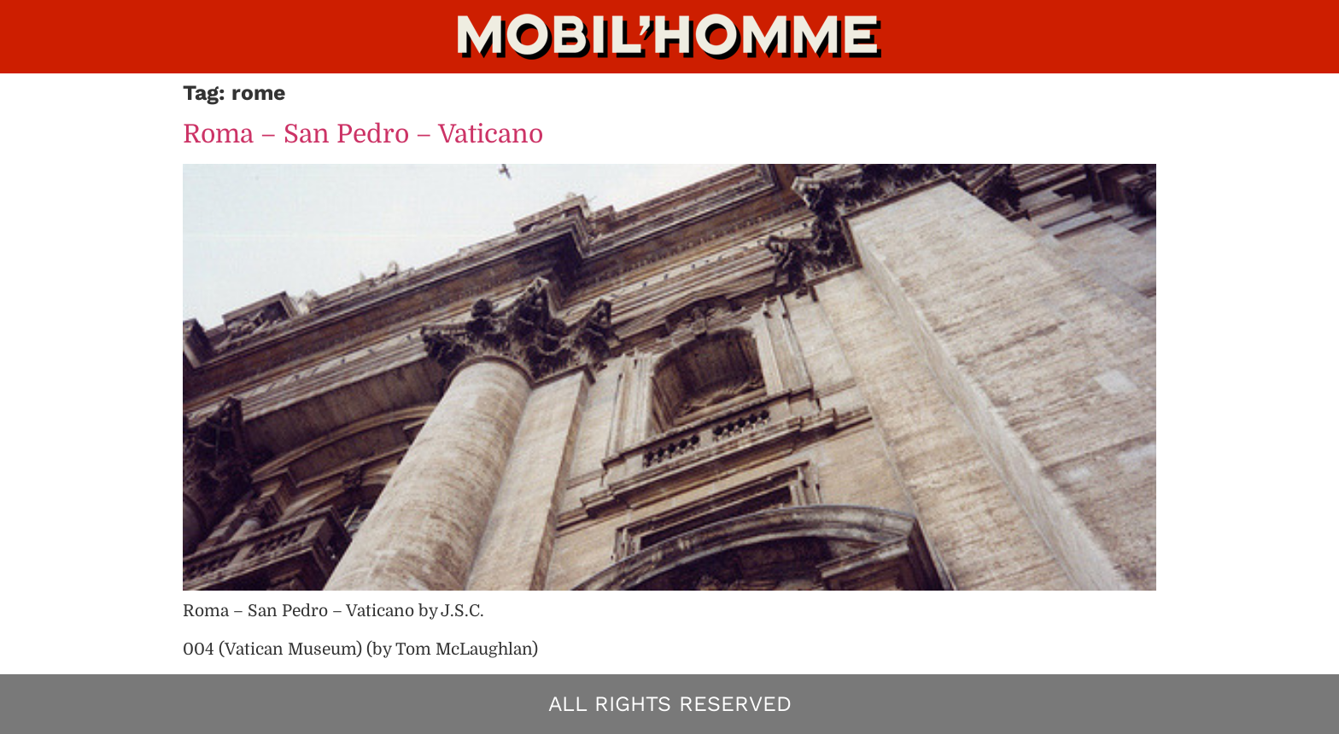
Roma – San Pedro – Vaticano (363, 134)
